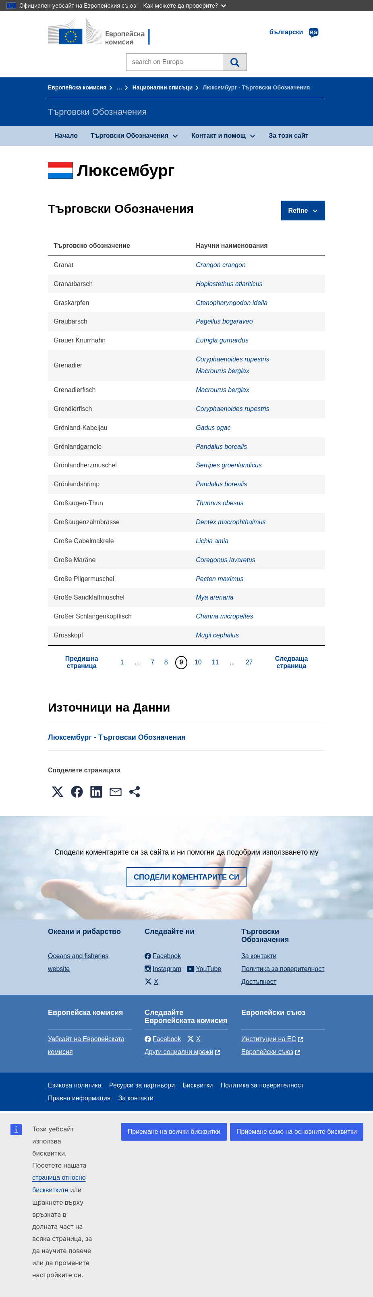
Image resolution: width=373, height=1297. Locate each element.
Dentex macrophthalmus (230, 522)
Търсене (234, 62)
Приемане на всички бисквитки (174, 1131)
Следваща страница (291, 662)
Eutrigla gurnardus (222, 340)
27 (250, 662)
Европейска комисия (77, 87)
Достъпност (258, 981)
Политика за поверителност (283, 968)
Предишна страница (81, 662)
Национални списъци (163, 87)
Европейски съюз (267, 1051)
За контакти (258, 956)
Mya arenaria (214, 597)
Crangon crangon (221, 264)
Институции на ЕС (268, 1039)
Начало (66, 135)
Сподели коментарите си (186, 877)
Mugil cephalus (217, 635)
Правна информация (79, 1098)
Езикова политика (75, 1085)
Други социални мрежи (179, 1051)
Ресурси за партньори (142, 1085)
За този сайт (288, 135)
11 (216, 662)
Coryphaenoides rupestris (232, 359)
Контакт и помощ (218, 135)
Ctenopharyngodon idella (231, 302)
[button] (58, 792)
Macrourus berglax (222, 370)
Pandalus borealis (221, 446)
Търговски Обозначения (129, 135)
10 (199, 662)
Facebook (163, 1039)
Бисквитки (197, 1085)
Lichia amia (212, 540)
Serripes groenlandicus (229, 465)
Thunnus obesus (219, 503)
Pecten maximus (219, 578)
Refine (298, 210)
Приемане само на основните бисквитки (296, 1131)
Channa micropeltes (224, 616)
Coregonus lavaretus (225, 559)
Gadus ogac (213, 427)
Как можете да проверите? (184, 5)
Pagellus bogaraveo (224, 321)
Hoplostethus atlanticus (229, 283)
